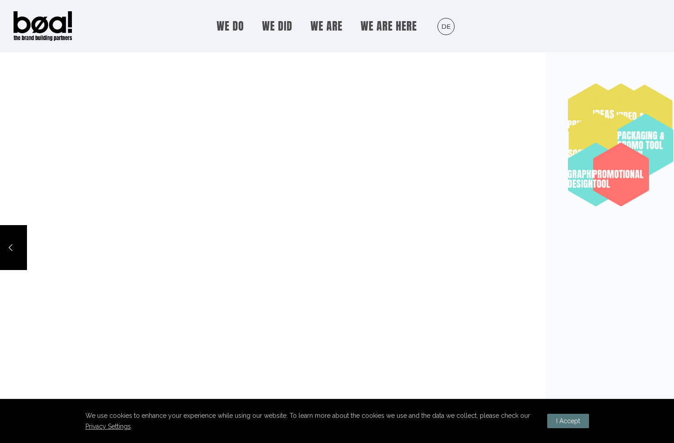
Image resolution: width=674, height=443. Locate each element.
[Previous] (13, 247)
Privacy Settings (108, 426)
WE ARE (326, 26)
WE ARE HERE (389, 26)
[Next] (660, 247)
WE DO (230, 26)
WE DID (277, 26)
